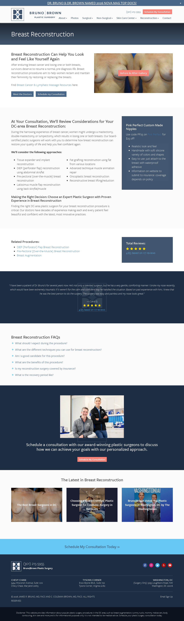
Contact (167, 18)
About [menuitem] (63, 18)
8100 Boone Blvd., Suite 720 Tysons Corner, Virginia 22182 (92, 583)
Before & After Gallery (133, 73)
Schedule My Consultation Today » (92, 546)
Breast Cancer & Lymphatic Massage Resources (44, 85)
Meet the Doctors (22, 94)
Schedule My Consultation (157, 11)
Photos (75, 18)
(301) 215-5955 (33, 563)
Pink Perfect (155, 134)
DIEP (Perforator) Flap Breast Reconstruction (43, 247)
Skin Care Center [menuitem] (127, 18)
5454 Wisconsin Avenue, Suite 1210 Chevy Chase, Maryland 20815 (36, 583)
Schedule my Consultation (51, 94)
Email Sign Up (166, 596)
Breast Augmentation (29, 255)
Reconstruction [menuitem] (149, 18)
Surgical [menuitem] (87, 18)
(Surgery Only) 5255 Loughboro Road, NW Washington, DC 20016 (147, 583)
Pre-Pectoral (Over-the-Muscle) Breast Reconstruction (48, 251)
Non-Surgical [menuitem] (105, 18)
